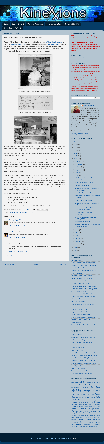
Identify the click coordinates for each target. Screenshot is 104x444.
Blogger (74, 438)
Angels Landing (90, 382)
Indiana (74, 402)
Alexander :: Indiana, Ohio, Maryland (83, 337)
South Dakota (84, 419)
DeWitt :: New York (78, 347)
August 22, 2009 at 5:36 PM (18, 251)
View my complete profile (80, 134)
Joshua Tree (88, 402)
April (77, 235)
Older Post (62, 264)
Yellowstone (75, 427)
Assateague (75, 387)
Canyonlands (96, 390)
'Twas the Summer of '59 (83, 193)
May (77, 232)
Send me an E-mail (78, 58)
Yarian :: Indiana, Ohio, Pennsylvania (83, 325)
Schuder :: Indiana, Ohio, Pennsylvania (84, 358)
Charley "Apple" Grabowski (18, 220)
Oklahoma (92, 415)
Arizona (88, 384)
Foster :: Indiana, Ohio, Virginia (82, 278)
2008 (75, 247)
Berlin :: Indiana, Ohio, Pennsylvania (83, 263)
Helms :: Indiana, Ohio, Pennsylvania (83, 286)
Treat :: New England (78, 368)
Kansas (97, 402)
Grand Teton (84, 400)
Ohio (86, 415)
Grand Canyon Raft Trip (12, 28)
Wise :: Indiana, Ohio (78, 322)
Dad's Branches (77, 334)
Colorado (83, 392)
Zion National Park (91, 427)
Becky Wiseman (88, 105)
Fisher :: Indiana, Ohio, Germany (82, 276)
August (78, 172)
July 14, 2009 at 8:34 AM (17, 225)
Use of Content (18, 24)
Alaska (80, 381)
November (79, 164)
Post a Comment (12, 256)
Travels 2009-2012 (72, 24)
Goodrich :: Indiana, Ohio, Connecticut (84, 281)
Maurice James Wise (18, 44)
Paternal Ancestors (53, 24)
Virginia (97, 422)
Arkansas (97, 385)
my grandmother (54, 44)
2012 (75, 150)
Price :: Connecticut (78, 307)
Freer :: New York (77, 350)
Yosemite (82, 427)
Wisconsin (87, 424)
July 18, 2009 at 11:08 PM (17, 237)
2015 (75, 141)
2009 (75, 159)
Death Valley (76, 394)
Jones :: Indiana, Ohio (79, 291)
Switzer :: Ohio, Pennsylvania (81, 320)
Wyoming (97, 424)
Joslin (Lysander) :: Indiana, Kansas (83, 296)
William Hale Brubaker (54, 42)
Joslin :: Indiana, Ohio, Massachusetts (84, 294)
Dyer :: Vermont (77, 273)
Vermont (90, 422)
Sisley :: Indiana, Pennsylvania (81, 314)
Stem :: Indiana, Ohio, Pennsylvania (83, 317)
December (79, 161)
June (77, 230)
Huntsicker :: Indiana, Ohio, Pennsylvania (85, 353)
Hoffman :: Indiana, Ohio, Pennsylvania (84, 289)
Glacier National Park (86, 397)
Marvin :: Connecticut (78, 301)
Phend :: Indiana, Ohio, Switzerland (83, 304)
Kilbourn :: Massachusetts (80, 299)
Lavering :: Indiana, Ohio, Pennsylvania (84, 355)
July (77, 175)
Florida (97, 394)
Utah (82, 422)
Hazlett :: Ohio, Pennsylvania (81, 283)
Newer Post (9, 264)
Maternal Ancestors (35, 24)
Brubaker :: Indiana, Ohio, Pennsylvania (84, 265)
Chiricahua (75, 392)
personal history (14, 212)
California (76, 389)
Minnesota (83, 409)
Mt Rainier (84, 411)
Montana (75, 411)
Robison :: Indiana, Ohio (79, 309)
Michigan (75, 409)
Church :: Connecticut (79, 268)
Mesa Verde (96, 406)
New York (92, 413)
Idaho (98, 400)
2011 (75, 153)
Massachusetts (88, 406)
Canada (87, 390)
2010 (75, 156)
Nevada (93, 411)
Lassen (91, 404)
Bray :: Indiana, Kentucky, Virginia (82, 342)
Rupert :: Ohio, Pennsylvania (81, 312)
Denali (83, 394)
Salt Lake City (77, 417)
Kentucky (74, 404)
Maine (74, 406)
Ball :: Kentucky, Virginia (79, 340)
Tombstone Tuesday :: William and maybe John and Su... (86, 208)
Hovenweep (92, 400)
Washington (76, 424)
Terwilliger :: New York (79, 366)
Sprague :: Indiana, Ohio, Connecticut (84, 360)
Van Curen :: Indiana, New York (82, 371)
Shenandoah (93, 417)
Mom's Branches (77, 260)
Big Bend (95, 387)
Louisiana (97, 404)
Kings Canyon (83, 404)
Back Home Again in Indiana (84, 182)
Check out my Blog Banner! (84, 200)
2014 (75, 144)
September (79, 170)
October (78, 167)
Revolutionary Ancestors (83, 221)
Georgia (75, 397)
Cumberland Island (94, 392)
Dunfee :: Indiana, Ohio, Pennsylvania (84, 270)
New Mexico (83, 413)
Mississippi (91, 409)
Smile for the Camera (27, 212)
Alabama (74, 382)
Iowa (80, 402)
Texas (75, 422)
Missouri (97, 409)
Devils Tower (90, 394)
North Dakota (80, 415)
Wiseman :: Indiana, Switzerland (82, 373)
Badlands (85, 387)
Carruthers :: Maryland (79, 345)
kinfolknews (13, 232)
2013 (75, 147)
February (79, 241)
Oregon (97, 415)
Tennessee (96, 419)
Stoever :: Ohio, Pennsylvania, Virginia (84, 363)
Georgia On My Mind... (82, 185)
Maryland (80, 406)
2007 (75, 250)
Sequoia (86, 417)
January (78, 244)
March (78, 238)
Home (6, 24)
